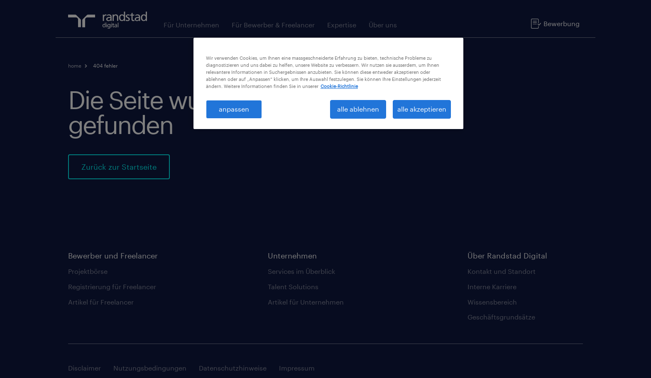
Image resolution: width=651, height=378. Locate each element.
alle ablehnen (358, 109)
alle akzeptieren (421, 109)
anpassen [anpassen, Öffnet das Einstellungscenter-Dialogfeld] (234, 109)
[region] (328, 83)
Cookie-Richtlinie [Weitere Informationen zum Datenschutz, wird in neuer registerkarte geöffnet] (339, 86)
